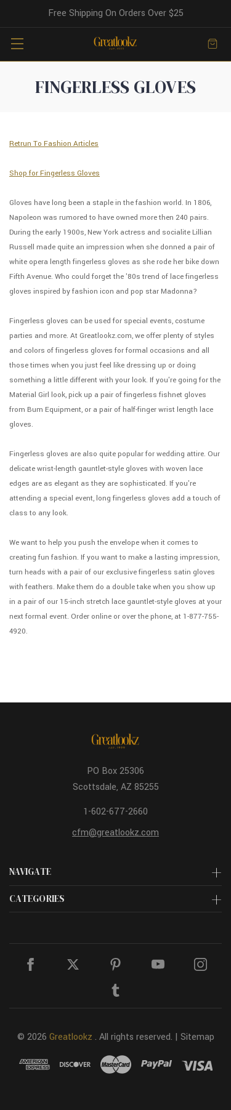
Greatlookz (70, 1037)
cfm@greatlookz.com (115, 832)
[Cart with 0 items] (212, 43)
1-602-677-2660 (115, 811)
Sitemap (197, 1037)
